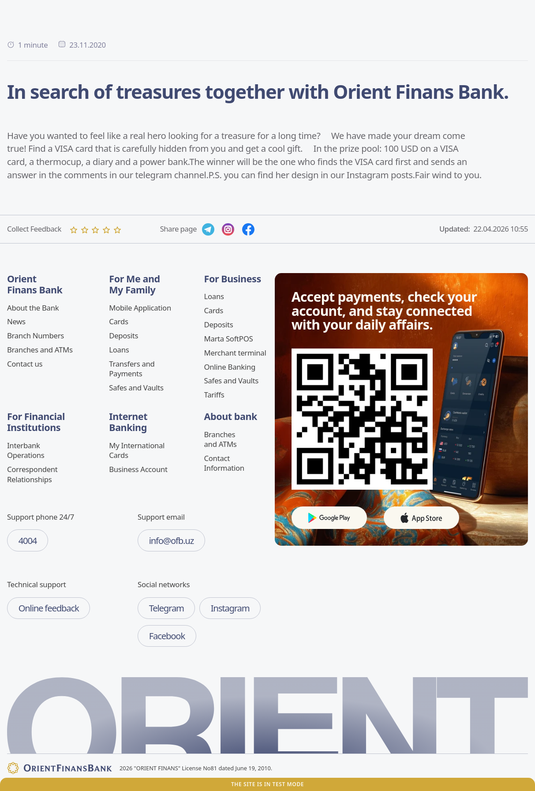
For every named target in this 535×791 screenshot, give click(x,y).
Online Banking (229, 367)
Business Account (138, 469)
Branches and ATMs (40, 350)
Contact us (24, 364)
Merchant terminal (235, 353)
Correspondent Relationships (32, 474)
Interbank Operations (26, 450)
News (16, 321)
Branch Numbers (35, 335)
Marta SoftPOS (228, 339)
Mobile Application (140, 308)
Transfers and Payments (131, 369)
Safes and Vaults (136, 387)
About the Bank (33, 308)
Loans (119, 350)
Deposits (123, 335)
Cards (118, 321)
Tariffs (214, 395)
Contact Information (224, 463)
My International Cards (137, 450)
